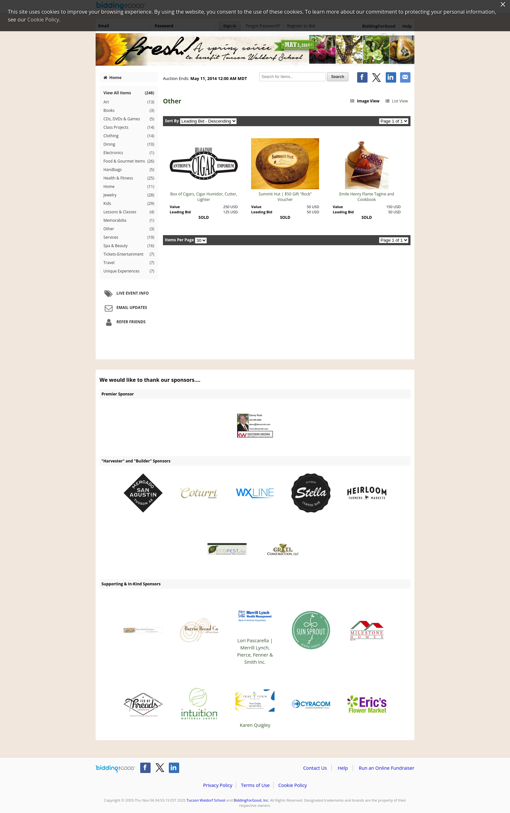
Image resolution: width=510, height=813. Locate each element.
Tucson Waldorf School (206, 800)
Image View (365, 101)
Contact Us (315, 768)
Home (112, 77)
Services (128, 237)
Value (175, 206)
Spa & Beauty (128, 246)
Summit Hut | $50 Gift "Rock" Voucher (285, 196)
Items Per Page (179, 240)
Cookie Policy (292, 785)
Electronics (128, 153)
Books (128, 110)
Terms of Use (255, 785)
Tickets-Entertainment (128, 254)
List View (396, 101)
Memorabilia (128, 220)
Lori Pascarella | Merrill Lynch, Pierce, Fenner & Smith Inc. (255, 630)
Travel (128, 263)
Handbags (128, 170)
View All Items (128, 93)
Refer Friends (124, 322)
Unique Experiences (128, 271)
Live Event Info (126, 294)
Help (343, 768)
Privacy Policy (217, 785)
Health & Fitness (128, 178)
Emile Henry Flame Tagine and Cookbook (366, 196)
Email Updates (125, 308)
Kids (128, 203)
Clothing (128, 136)
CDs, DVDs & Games (128, 119)
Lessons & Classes (128, 212)
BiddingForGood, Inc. (251, 800)
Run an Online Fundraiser (386, 768)
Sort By (172, 121)
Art (128, 102)
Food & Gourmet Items (128, 161)
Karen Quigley (255, 704)
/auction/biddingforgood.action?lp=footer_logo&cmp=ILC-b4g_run (115, 769)
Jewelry (128, 195)
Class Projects (128, 127)
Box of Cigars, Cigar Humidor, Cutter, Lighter (203, 196)
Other (128, 229)
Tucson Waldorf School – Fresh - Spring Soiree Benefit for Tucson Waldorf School (255, 49)
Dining (128, 144)
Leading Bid (180, 211)
